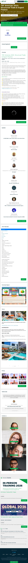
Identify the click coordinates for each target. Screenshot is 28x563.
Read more (24, 500)
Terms (23, 554)
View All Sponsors (21, 38)
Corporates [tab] (3, 229)
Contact (14, 554)
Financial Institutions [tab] (4, 230)
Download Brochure (6, 15)
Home (4, 554)
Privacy (13, 555)
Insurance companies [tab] (4, 233)
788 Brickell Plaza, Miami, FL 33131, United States (10, 325)
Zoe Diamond (9, 339)
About (7, 554)
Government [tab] (3, 236)
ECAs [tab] (2, 232)
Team (11, 554)
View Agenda (14, 15)
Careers (18, 554)
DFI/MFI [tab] (2, 237)
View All (23, 279)
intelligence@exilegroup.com (6, 88)
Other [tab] (2, 239)
